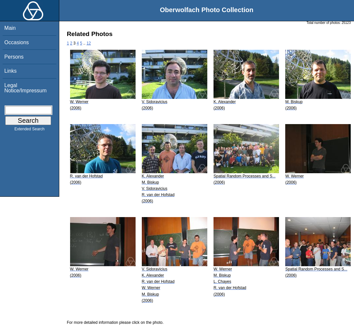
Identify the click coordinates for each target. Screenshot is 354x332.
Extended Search (29, 130)
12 (88, 43)
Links (10, 71)
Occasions (16, 42)
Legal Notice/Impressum (25, 88)
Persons (14, 57)
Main (10, 28)
